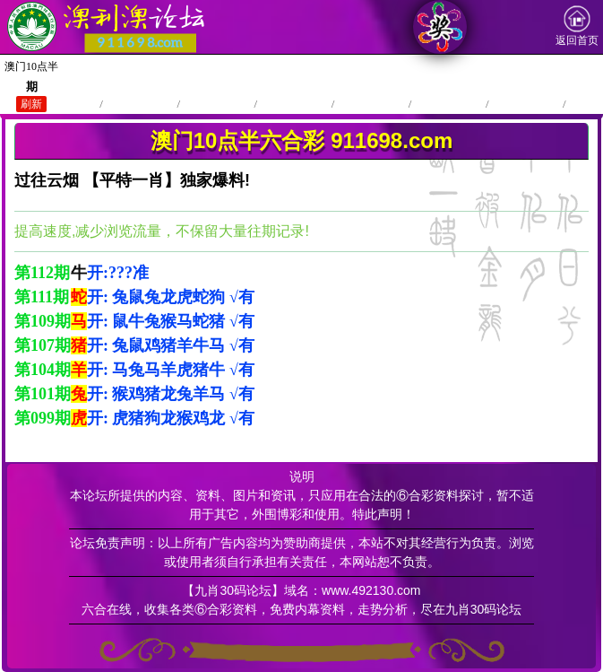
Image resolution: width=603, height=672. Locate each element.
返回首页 (577, 26)
